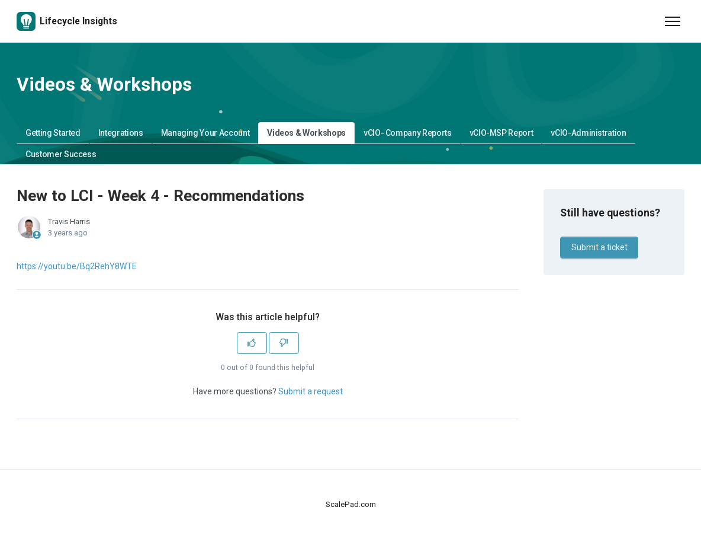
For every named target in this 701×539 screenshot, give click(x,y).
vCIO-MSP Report (501, 133)
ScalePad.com (351, 504)
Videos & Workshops (306, 133)
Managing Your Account (205, 133)
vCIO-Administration (588, 133)
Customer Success (60, 154)
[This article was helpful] (252, 343)
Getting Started (53, 133)
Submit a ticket (599, 247)
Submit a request (310, 391)
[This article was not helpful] (284, 343)
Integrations (120, 133)
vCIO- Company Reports (408, 133)
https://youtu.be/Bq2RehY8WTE (77, 266)
